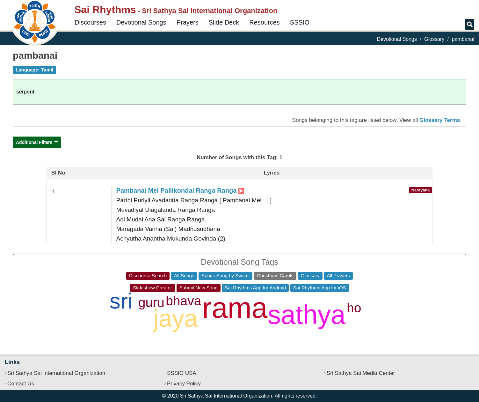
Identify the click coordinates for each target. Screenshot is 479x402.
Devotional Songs (141, 22)
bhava (183, 301)
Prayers (188, 22)
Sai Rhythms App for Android (255, 287)
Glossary (434, 39)
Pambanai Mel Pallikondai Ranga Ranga (180, 190)
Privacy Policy (184, 384)
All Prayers (338, 275)
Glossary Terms (439, 120)
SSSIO (299, 22)
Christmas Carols (275, 275)
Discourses (90, 22)
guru (151, 302)
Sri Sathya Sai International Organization (56, 373)
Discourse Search (148, 275)
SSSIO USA (181, 373)
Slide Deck (224, 22)
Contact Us (20, 384)
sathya (307, 315)
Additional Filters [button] (34, 142)
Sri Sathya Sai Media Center (361, 373)
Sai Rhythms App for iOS (319, 287)
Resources (264, 22)
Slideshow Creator (152, 287)
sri (121, 301)
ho (354, 308)
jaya (175, 318)
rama (234, 308)
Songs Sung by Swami (225, 275)
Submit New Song (198, 287)
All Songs (184, 275)
